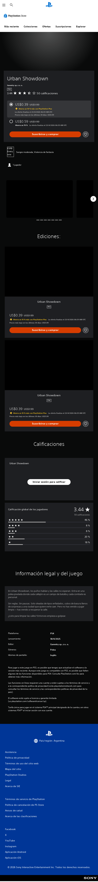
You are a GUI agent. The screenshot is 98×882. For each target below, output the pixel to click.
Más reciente (11, 26)
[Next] (93, 199)
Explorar (80, 26)
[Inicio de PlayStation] (49, 5)
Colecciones (30, 26)
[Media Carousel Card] (39, 199)
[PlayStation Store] (16, 15)
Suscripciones (63, 26)
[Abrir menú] (4, 5)
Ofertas (46, 26)
